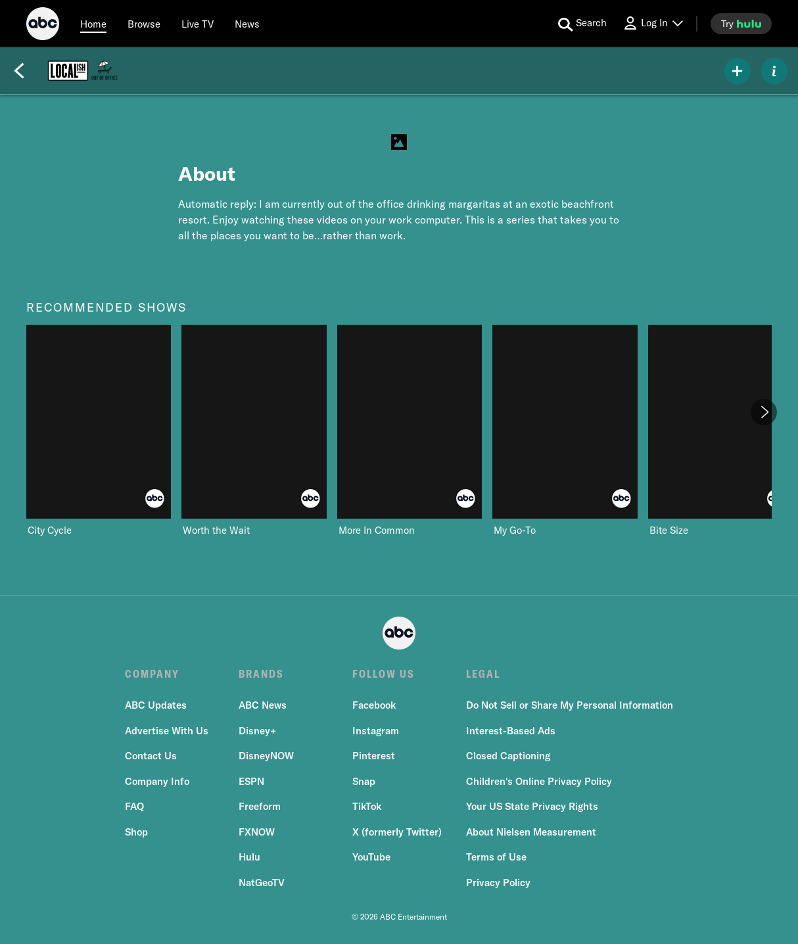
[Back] (19, 71)
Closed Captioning (508, 755)
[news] (247, 24)
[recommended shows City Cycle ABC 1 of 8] (98, 431)
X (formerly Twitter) (397, 832)
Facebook (374, 705)
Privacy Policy (498, 882)
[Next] (764, 412)
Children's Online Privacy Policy (539, 781)
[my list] (737, 71)
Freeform (260, 806)
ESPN (251, 781)
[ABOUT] (774, 71)
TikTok (366, 806)
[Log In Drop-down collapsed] (652, 23)
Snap (363, 781)
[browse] (144, 24)
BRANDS (261, 674)
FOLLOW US (383, 674)
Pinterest (373, 755)
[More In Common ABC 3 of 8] (409, 431)
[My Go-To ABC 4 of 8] (564, 431)
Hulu (249, 857)
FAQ (134, 806)
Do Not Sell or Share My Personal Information (569, 705)
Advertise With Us (166, 730)
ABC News (263, 705)
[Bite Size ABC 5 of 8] (720, 431)
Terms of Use (496, 857)
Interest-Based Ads (510, 730)
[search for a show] (582, 23)
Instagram (375, 730)
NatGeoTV (262, 882)
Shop (136, 832)
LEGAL (483, 674)
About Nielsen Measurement (531, 832)
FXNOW (257, 832)
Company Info (157, 781)
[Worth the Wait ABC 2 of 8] (253, 431)
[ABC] (42, 25)
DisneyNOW (266, 755)
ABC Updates (156, 705)
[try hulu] (741, 23)
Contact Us (151, 755)
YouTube (371, 857)
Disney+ (257, 730)
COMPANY (152, 674)
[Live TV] (197, 24)
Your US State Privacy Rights (532, 806)
